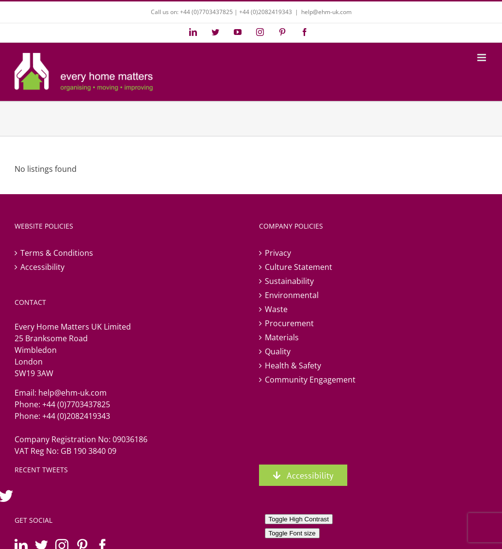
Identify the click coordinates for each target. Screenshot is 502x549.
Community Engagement (310, 379)
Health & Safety (293, 365)
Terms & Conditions (56, 253)
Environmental (292, 295)
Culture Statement (298, 267)
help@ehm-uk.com (326, 12)
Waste (276, 309)
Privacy (278, 253)
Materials (282, 337)
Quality (278, 351)
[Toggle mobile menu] (482, 57)
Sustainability (289, 281)
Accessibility (42, 267)
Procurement (289, 323)
